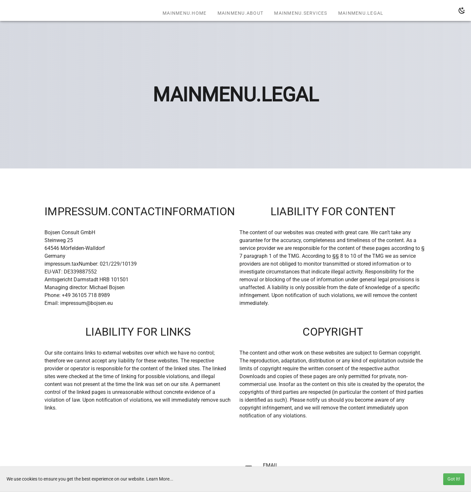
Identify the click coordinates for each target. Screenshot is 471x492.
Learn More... (159, 479)
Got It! (453, 479)
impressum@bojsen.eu (86, 303)
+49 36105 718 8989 (86, 295)
